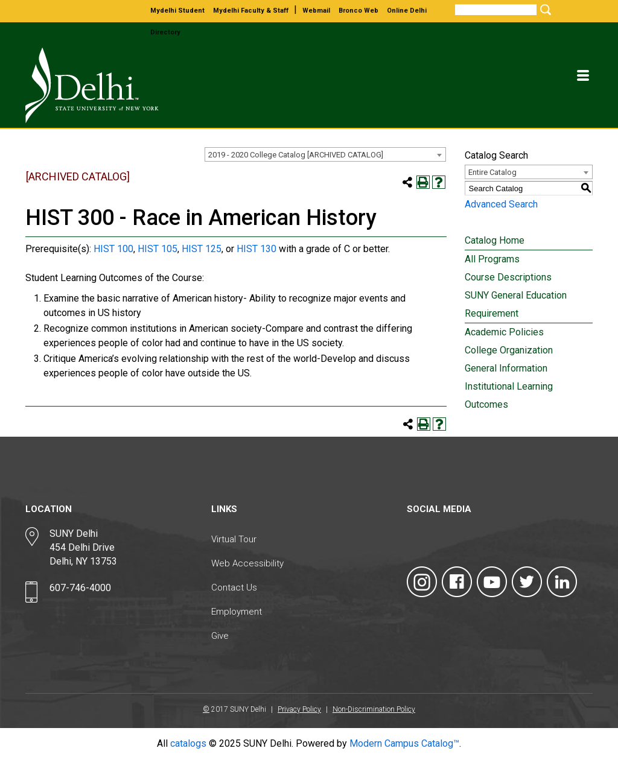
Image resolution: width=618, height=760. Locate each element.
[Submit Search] (544, 9)
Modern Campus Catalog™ (404, 743)
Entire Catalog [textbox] (492, 172)
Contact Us (234, 587)
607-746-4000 (80, 588)
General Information (506, 368)
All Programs (492, 259)
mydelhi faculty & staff (250, 10)
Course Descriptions (508, 277)
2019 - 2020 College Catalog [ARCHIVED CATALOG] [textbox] (295, 154)
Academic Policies (504, 332)
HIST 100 (113, 249)
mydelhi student (177, 10)
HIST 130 (256, 249)
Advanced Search (501, 204)
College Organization (509, 350)
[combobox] (325, 154)
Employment (236, 611)
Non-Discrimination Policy (374, 709)
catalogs (188, 743)
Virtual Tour (233, 539)
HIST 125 (201, 249)
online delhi (407, 10)
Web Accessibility (247, 563)
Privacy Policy (299, 709)
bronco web (358, 10)
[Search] (496, 9)
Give (220, 635)
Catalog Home (494, 240)
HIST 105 (157, 249)
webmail (316, 10)
